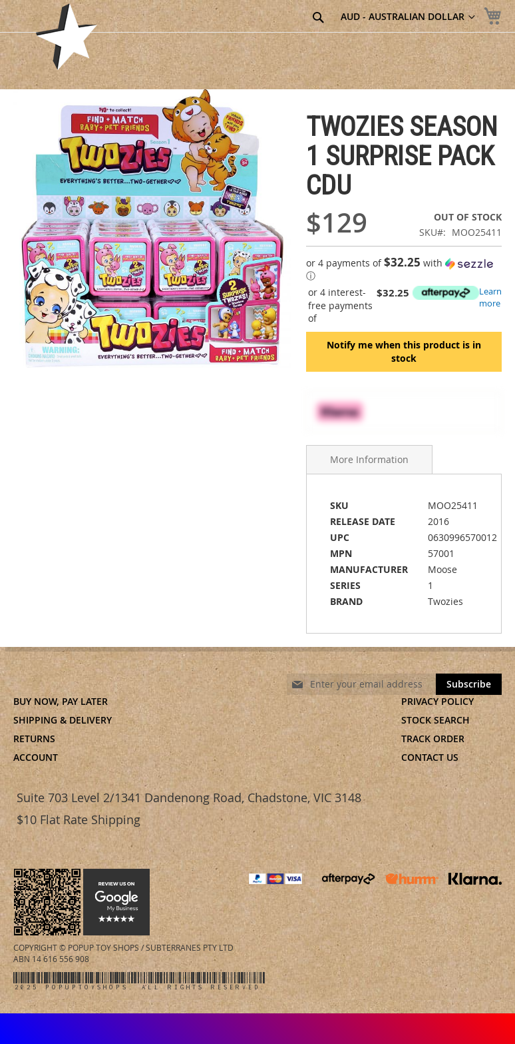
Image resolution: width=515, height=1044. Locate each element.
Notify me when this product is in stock (404, 351)
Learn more (490, 297)
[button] (404, 269)
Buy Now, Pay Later (60, 701)
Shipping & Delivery (62, 720)
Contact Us (429, 757)
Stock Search (435, 720)
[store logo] (66, 36)
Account (35, 757)
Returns (34, 738)
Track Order (432, 738)
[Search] (318, 17)
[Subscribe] (469, 684)
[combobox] (247, 18)
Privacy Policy (437, 701)
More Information (369, 459)
